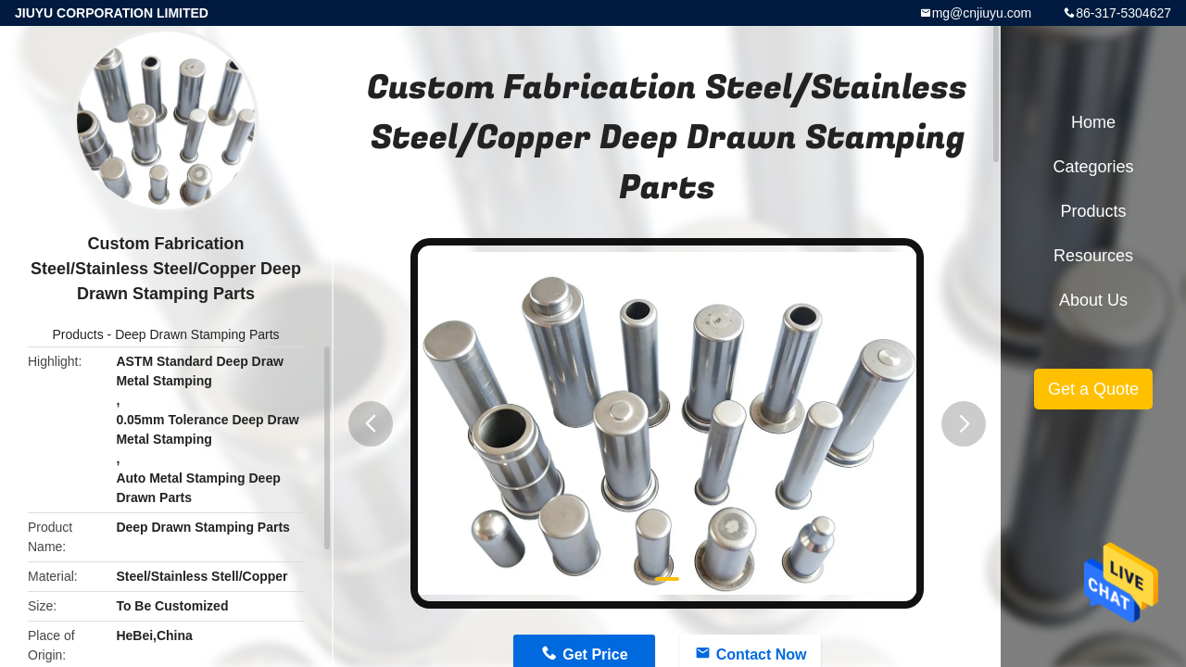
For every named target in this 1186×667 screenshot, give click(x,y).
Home (1093, 122)
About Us (1093, 300)
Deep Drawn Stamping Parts (197, 334)
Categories (1093, 166)
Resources (1093, 255)
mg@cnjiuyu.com (982, 13)
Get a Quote (1093, 389)
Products (77, 334)
